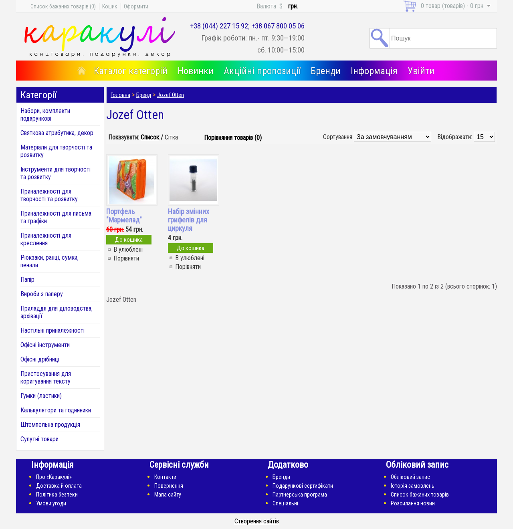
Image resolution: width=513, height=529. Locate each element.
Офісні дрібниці (39, 359)
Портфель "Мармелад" (124, 215)
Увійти (421, 71)
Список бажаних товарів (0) (63, 6)
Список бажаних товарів (420, 494)
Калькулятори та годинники (55, 410)
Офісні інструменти (45, 345)
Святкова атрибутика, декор (56, 133)
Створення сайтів (256, 521)
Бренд (143, 95)
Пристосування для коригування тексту (45, 377)
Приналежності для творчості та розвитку (49, 195)
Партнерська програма (300, 494)
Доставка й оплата (59, 486)
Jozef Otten (170, 95)
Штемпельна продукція (50, 424)
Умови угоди (51, 503)
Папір (27, 279)
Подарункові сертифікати (303, 486)
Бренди (326, 71)
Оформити (136, 6)
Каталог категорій (131, 71)
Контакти (165, 477)
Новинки (196, 71)
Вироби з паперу (41, 294)
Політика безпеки (57, 494)
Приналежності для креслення (45, 239)
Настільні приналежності (52, 330)
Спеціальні (285, 503)
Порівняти (126, 258)
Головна (120, 95)
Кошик (109, 6)
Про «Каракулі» (54, 477)
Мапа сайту (167, 494)
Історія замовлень (412, 486)
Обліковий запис (410, 477)
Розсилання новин (413, 503)
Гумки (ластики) (41, 396)
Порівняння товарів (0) (233, 137)
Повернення (168, 486)
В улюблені (128, 249)
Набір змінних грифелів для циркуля (188, 219)
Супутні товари (39, 439)
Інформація (374, 71)
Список (150, 137)
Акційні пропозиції (262, 71)
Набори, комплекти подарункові (45, 114)
